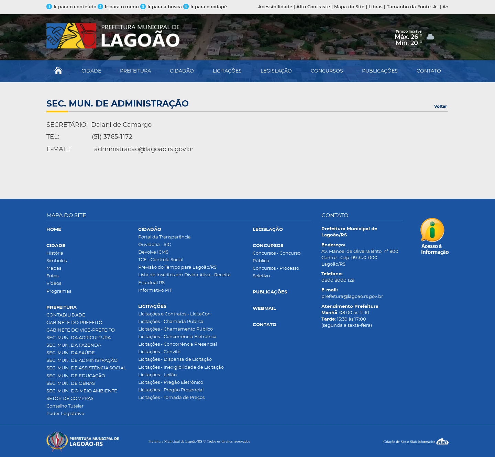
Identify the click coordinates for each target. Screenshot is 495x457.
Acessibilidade (275, 7)
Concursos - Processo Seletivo (276, 272)
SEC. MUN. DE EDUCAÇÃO (75, 376)
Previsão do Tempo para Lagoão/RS (177, 267)
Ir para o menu (119, 7)
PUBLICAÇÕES (380, 71)
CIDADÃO (182, 71)
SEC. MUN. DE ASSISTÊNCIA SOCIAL (86, 368)
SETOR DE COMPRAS (70, 399)
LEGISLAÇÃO (276, 71)
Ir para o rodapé (205, 7)
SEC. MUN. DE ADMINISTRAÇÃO (82, 360)
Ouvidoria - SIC (154, 245)
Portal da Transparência (164, 237)
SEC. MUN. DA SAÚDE (70, 353)
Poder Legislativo (65, 414)
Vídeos (53, 283)
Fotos (52, 276)
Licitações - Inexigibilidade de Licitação (181, 367)
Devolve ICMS (153, 252)
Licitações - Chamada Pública (171, 322)
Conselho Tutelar (65, 406)
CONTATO (429, 71)
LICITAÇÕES (227, 71)
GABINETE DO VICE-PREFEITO (80, 330)
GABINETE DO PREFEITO (74, 323)
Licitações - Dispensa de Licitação (175, 359)
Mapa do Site (349, 7)
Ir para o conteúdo (71, 7)
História (54, 253)
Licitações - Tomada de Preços (171, 397)
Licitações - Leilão (157, 375)
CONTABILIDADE (65, 315)
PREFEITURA (135, 71)
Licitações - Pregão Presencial (171, 390)
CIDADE (91, 71)
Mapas (53, 268)
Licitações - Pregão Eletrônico (170, 382)
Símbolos (56, 261)
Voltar (440, 106)
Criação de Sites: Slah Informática (416, 441)
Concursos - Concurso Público (276, 257)
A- (435, 7)
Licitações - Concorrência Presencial (177, 344)
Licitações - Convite (159, 352)
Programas (58, 291)
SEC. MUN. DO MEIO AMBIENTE (81, 391)
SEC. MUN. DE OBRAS (70, 383)
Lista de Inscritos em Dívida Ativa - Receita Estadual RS (184, 279)
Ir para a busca (161, 7)
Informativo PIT (155, 290)
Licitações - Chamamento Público (175, 329)
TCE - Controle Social (160, 260)
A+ (445, 7)
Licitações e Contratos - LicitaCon (174, 314)
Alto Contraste (313, 7)
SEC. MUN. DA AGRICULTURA (78, 338)
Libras (375, 7)
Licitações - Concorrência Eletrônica (177, 337)
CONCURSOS (327, 71)
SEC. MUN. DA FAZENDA (73, 345)
